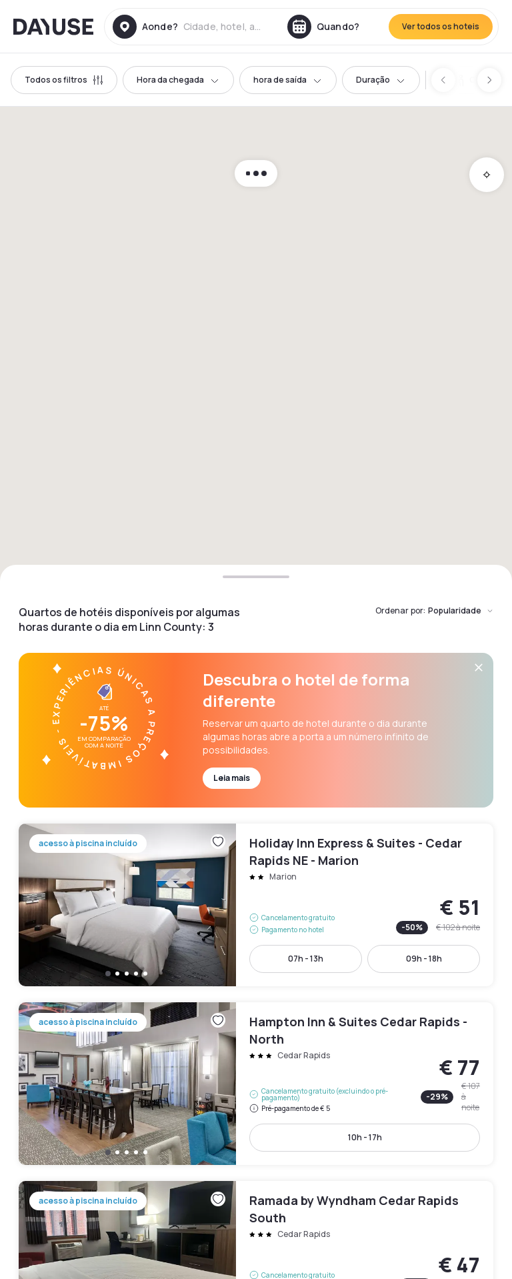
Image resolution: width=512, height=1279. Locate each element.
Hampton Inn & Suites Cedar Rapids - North (256, 1083)
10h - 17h (365, 1137)
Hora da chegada (178, 79)
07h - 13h (305, 958)
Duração (381, 79)
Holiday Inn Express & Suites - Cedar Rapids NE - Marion (256, 905)
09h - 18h (424, 958)
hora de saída (288, 79)
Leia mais (231, 778)
